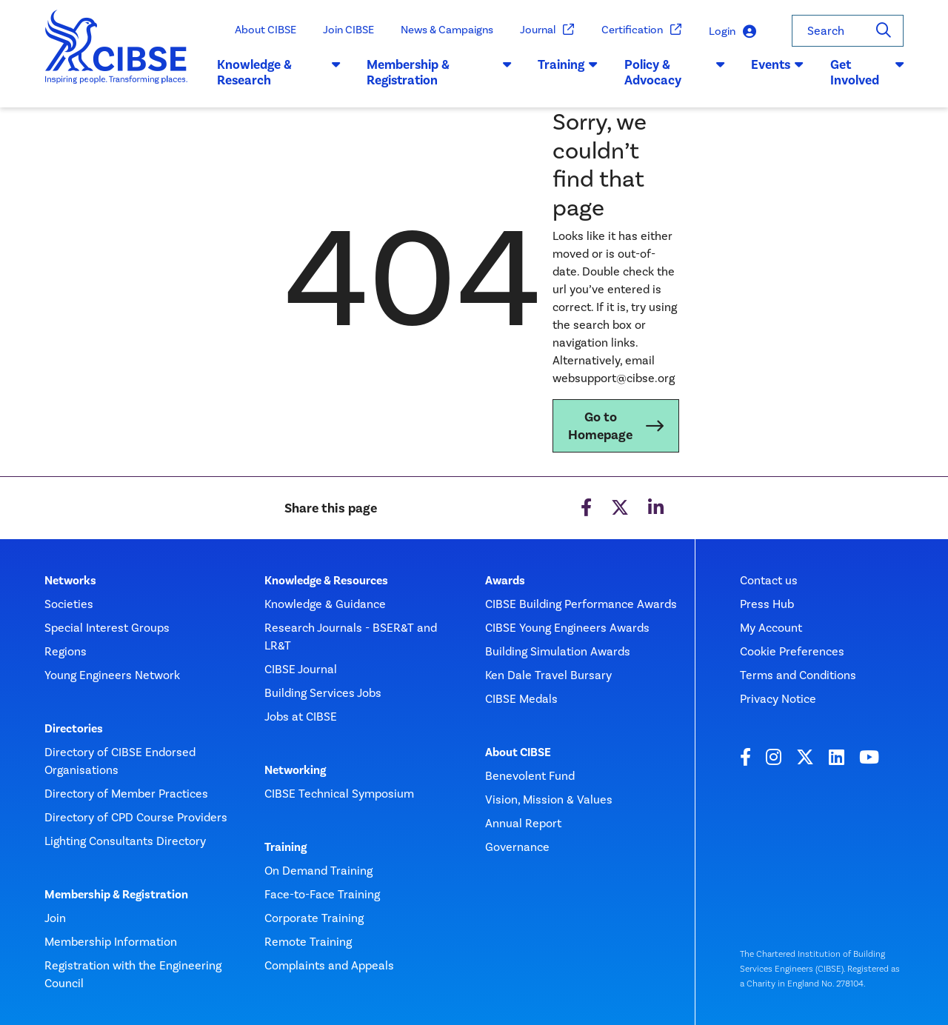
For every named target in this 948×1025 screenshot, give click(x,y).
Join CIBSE (348, 29)
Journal (547, 30)
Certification (641, 30)
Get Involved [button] (867, 72)
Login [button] (732, 31)
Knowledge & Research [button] (278, 72)
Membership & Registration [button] (439, 72)
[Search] (883, 31)
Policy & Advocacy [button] (674, 72)
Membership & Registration (116, 894)
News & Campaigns (447, 29)
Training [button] (568, 64)
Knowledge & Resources (326, 580)
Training (285, 847)
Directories (73, 728)
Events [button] (777, 64)
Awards (505, 580)
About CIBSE (265, 29)
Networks (70, 580)
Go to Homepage (600, 426)
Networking (295, 770)
